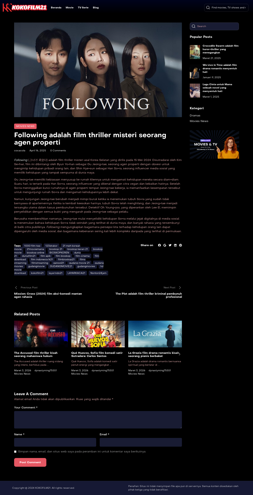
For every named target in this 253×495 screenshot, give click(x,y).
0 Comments (58, 150)
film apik (46, 255)
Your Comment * (25, 407)
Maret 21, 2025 (212, 58)
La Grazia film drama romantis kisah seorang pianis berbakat (153, 354)
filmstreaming (40, 262)
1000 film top (32, 245)
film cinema (83, 255)
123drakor (51, 245)
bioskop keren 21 (77, 249)
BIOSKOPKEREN (59, 252)
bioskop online (35, 252)
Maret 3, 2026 (22, 370)
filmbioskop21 (66, 259)
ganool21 (58, 262)
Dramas (195, 115)
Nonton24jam (98, 273)
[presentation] (179, 354)
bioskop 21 (55, 249)
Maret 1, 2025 (211, 96)
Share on (147, 245)
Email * (104, 434)
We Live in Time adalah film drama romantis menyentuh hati (220, 68)
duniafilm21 (28, 255)
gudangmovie (36, 266)
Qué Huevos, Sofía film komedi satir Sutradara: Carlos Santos (97, 354)
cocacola (19, 150)
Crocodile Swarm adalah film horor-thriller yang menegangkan (221, 49)
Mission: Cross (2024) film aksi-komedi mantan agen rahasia (48, 295)
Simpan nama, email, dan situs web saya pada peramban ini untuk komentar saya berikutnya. (82, 451)
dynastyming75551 (45, 370)
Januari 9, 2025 (212, 77)
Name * (19, 434)
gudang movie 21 (79, 262)
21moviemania (35, 249)
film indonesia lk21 (42, 259)
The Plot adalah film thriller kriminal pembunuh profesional (149, 295)
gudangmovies (86, 266)
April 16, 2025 (37, 150)
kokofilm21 (37, 273)
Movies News (25, 126)
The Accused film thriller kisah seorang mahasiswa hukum (36, 354)
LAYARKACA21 (76, 273)
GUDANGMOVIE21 (61, 266)
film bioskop (63, 255)
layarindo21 (55, 273)
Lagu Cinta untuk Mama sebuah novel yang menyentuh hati (217, 88)
